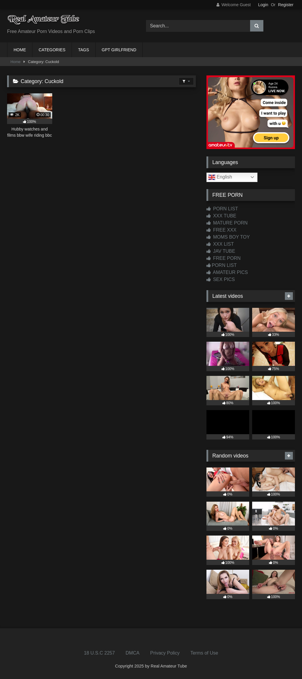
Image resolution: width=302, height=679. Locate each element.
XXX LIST (220, 244)
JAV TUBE (220, 251)
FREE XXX (221, 229)
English (220, 177)
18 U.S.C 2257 (99, 652)
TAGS (83, 49)
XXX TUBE (221, 215)
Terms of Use (204, 652)
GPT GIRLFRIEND (119, 49)
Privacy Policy (165, 652)
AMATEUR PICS (227, 272)
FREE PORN (223, 258)
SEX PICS (220, 279)
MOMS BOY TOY (228, 236)
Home (16, 62)
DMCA (132, 652)
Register (285, 4)
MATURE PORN (226, 222)
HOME (20, 49)
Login (263, 4)
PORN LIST (222, 208)
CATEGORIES (52, 49)
